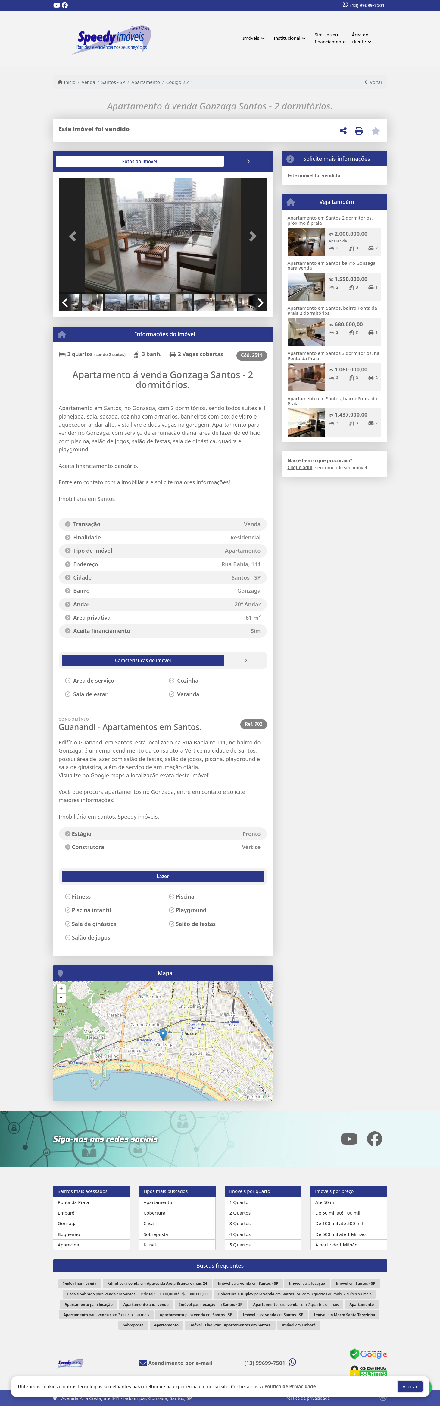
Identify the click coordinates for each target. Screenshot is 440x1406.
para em (157, 1283)
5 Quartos (240, 1245)
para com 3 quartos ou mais (106, 1314)
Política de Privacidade (290, 1386)
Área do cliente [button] (360, 38)
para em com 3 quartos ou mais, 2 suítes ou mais (294, 1294)
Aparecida (68, 1245)
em (356, 1283)
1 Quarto (238, 1202)
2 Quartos (240, 1213)
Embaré (66, 1213)
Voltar (373, 82)
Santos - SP (113, 82)
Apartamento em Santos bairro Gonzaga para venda (332, 265)
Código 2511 (179, 82)
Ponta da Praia (73, 1202)
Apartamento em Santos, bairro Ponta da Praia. (332, 400)
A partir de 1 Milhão (336, 1245)
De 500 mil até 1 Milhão (340, 1234)
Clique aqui (300, 467)
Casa (149, 1223)
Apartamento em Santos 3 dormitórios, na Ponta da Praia (334, 355)
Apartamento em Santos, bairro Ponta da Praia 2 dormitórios (332, 310)
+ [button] (61, 989)
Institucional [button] (287, 38)
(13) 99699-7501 (367, 5)
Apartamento (145, 82)
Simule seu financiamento (330, 38)
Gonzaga (67, 1223)
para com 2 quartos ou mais (296, 1304)
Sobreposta (156, 1234)
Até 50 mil (326, 1202)
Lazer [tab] (72, 876)
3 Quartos (240, 1223)
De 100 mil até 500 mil (339, 1223)
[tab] (78, 161)
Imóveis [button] (250, 38)
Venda (88, 82)
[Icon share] (57, 5)
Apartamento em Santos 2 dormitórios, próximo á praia (330, 220)
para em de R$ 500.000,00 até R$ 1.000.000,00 (137, 1294)
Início (67, 82)
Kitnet (150, 1245)
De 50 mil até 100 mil (337, 1213)
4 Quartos (240, 1234)
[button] (74, 236)
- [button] (61, 998)
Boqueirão (69, 1234)
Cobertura (154, 1213)
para (80, 1283)
